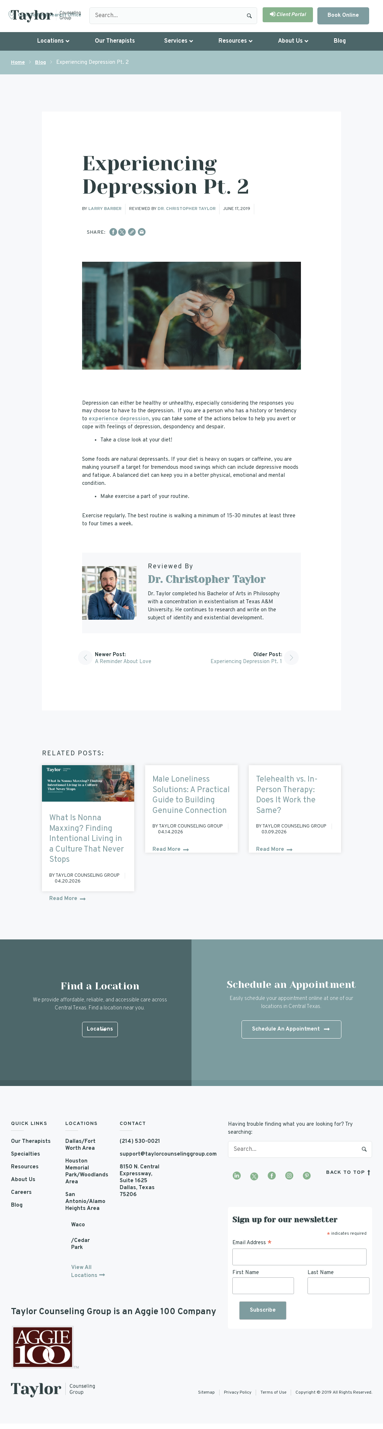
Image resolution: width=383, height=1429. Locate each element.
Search (249, 15)
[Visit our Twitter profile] (254, 1176)
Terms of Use (273, 1392)
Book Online (343, 15)
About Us (23, 1179)
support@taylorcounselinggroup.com (141, 1154)
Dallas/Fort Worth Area (80, 1145)
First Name (245, 1272)
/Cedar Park (80, 1244)
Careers (21, 1192)
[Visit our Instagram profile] (289, 1176)
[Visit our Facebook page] (272, 1176)
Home (18, 62)
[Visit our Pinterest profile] (307, 1176)
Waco (78, 1225)
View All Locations (84, 1271)
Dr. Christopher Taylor (187, 209)
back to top (349, 1172)
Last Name (320, 1272)
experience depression (119, 419)
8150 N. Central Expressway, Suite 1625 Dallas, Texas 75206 (139, 1181)
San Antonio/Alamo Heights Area (85, 1201)
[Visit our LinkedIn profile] (236, 1176)
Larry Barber (104, 209)
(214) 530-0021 (140, 1141)
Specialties (25, 1154)
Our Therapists (31, 1141)
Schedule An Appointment (290, 1030)
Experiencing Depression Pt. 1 (246, 661)
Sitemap (206, 1392)
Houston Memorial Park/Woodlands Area (86, 1171)
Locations (100, 1030)
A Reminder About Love (123, 661)
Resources (25, 1167)
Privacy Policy (237, 1392)
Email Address (252, 1243)
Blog (40, 62)
